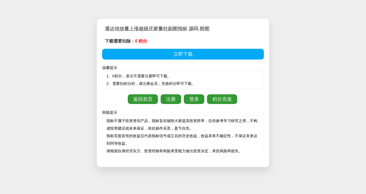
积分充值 (222, 99)
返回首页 (143, 99)
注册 (171, 99)
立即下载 (183, 54)
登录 (194, 99)
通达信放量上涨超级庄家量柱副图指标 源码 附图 (157, 29)
